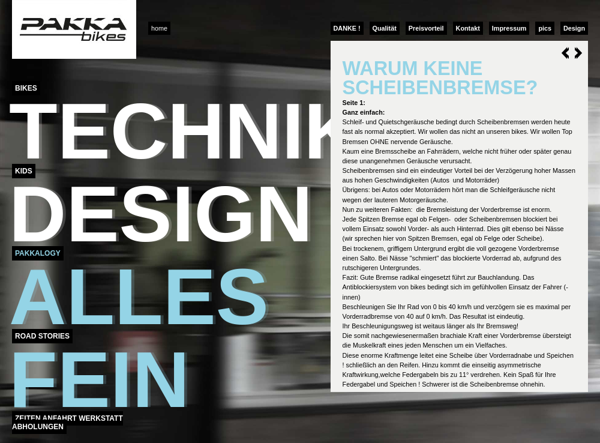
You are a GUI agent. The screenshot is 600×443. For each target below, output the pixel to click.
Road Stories (42, 336)
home (159, 28)
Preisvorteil (426, 28)
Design (574, 28)
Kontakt (468, 28)
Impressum (509, 28)
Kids (23, 171)
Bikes (26, 88)
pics (544, 28)
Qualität (385, 28)
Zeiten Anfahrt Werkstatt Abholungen (67, 422)
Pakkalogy (38, 253)
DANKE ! (347, 28)
